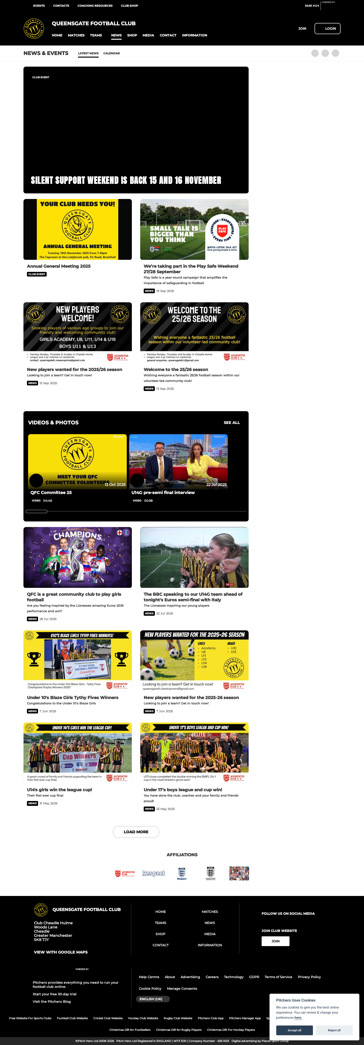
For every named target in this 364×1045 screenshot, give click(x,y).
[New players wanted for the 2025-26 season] (194, 660)
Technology (234, 977)
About (170, 977)
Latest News (88, 53)
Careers (212, 977)
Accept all (294, 1030)
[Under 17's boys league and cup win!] (194, 753)
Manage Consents (182, 988)
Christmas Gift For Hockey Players (231, 1030)
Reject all (334, 1030)
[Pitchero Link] (331, 7)
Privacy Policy (309, 977)
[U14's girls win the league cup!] (77, 753)
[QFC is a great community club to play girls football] (77, 557)
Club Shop (129, 5)
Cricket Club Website (108, 1018)
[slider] (36, 511)
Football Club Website (72, 1018)
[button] (57, 35)
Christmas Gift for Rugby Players (179, 1030)
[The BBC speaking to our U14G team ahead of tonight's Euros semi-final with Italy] (194, 557)
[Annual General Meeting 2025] (77, 229)
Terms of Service (278, 977)
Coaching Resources (95, 5)
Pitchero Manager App (245, 1018)
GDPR (254, 977)
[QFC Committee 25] (77, 462)
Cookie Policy (150, 988)
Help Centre (149, 977)
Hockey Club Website (143, 1018)
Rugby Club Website (178, 1018)
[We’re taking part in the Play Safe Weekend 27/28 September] (194, 229)
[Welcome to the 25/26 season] (194, 332)
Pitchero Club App (211, 1018)
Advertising (190, 977)
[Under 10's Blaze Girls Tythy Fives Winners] (77, 660)
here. (298, 1018)
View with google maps (61, 952)
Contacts (61, 5)
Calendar (111, 53)
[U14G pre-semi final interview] (178, 462)
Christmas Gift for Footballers (129, 1030)
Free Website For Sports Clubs (30, 1018)
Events (39, 5)
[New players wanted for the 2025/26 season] (77, 332)
